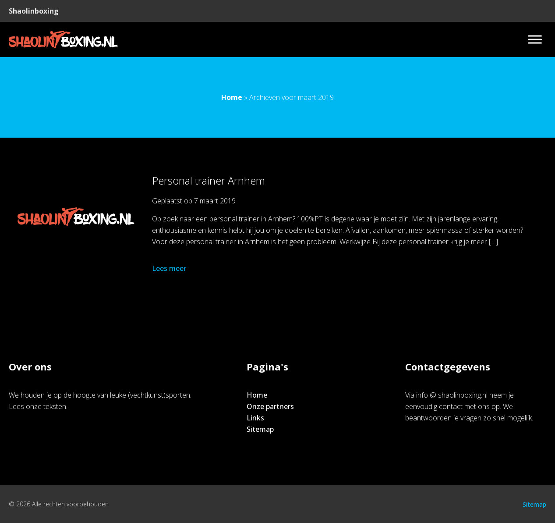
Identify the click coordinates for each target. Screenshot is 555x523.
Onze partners (270, 406)
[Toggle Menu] (535, 39)
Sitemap (260, 429)
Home (231, 97)
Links (255, 418)
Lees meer (170, 268)
